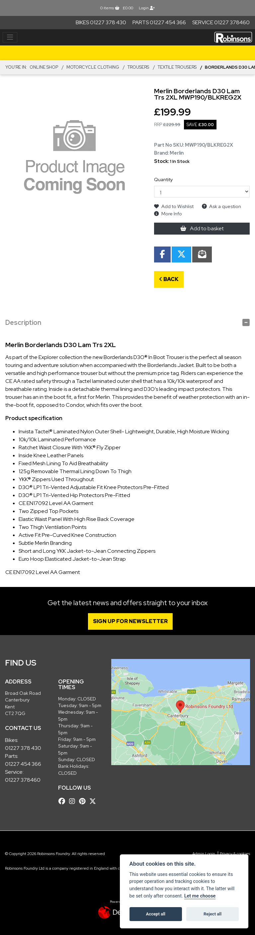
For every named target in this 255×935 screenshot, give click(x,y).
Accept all (155, 913)
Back (169, 279)
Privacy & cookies (235, 853)
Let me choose (200, 896)
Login (147, 8)
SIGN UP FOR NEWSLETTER (131, 621)
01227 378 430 (23, 748)
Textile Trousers (177, 67)
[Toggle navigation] (10, 37)
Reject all (212, 913)
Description (23, 322)
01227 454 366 (23, 763)
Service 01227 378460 (221, 22)
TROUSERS (138, 67)
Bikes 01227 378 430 (101, 22)
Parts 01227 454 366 (159, 22)
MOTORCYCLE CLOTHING (92, 67)
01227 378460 (23, 779)
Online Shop (44, 67)
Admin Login (203, 853)
